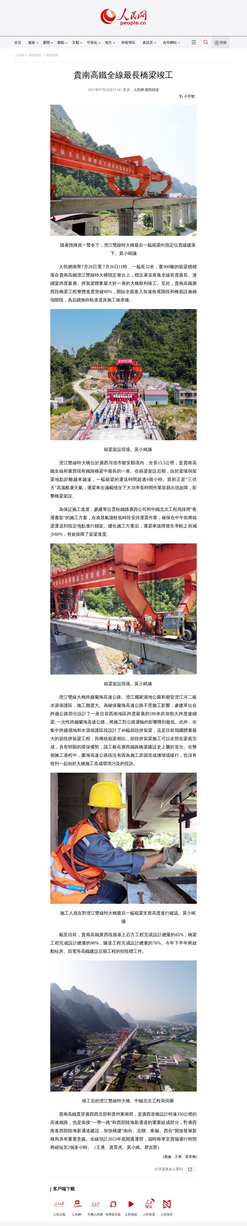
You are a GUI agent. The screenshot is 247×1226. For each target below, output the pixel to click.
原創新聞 (52, 55)
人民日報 (59, 1206)
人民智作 (166, 1206)
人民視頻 (131, 1206)
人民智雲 (149, 1206)
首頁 (17, 42)
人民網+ (77, 1206)
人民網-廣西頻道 (146, 90)
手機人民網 (95, 1206)
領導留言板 (113, 1206)
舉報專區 (128, 42)
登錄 (223, 42)
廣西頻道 (35, 55)
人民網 (19, 55)
